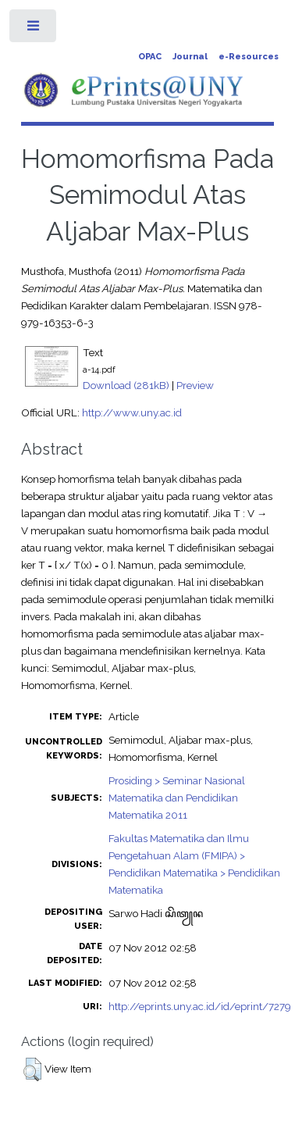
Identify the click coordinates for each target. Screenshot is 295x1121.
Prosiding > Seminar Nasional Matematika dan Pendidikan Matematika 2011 (176, 797)
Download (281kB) (126, 385)
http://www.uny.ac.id (132, 412)
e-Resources (249, 57)
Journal (190, 57)
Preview (195, 385)
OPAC (150, 57)
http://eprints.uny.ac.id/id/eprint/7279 (199, 1006)
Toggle (34, 29)
